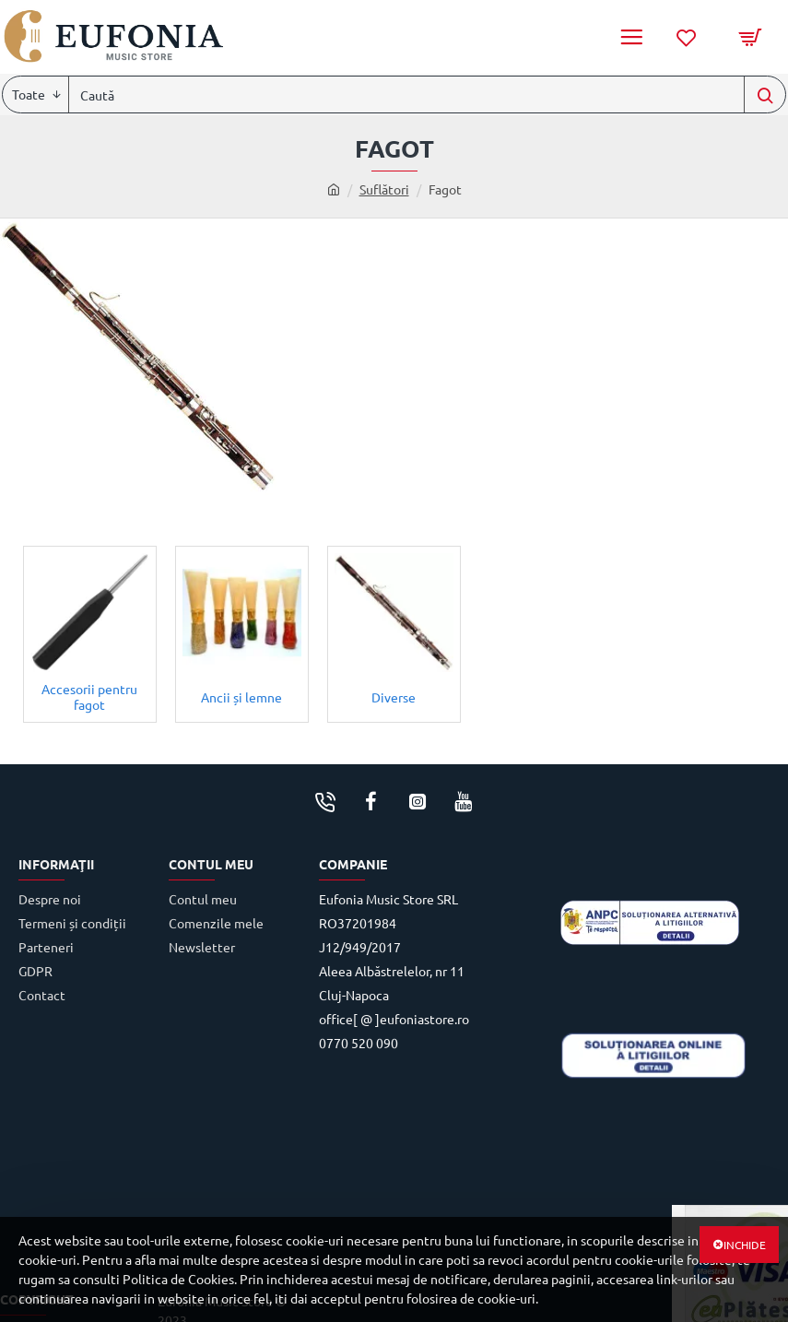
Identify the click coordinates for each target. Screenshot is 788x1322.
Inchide (744, 1244)
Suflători (384, 189)
